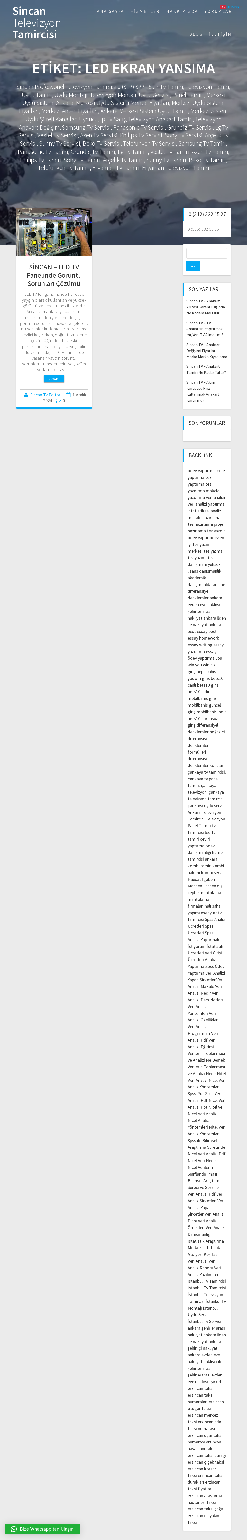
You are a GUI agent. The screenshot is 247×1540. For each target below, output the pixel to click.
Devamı (54, 379)
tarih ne (218, 574)
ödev (214, 527)
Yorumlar (218, 11)
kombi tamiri (200, 855)
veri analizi (215, 487)
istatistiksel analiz (204, 500)
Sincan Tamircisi (36, 22)
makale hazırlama (204, 507)
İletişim (220, 34)
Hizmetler (145, 11)
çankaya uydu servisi (207, 795)
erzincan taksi (200, 1378)
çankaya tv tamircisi (206, 761)
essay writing (200, 634)
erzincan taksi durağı (207, 1445)
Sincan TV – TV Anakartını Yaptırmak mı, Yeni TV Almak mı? (204, 318)
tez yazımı (197, 547)
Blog (196, 34)
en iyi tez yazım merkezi (206, 533)
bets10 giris (208, 674)
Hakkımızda (182, 11)
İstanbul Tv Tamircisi (207, 1271)
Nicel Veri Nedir (202, 1150)
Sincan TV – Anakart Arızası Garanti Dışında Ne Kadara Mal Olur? (205, 296)
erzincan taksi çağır (205, 1498)
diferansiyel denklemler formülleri (198, 734)
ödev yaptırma (202, 460)
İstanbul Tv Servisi (204, 1311)
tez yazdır (216, 520)
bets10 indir (199, 681)
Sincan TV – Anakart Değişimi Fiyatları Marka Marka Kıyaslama (206, 340)
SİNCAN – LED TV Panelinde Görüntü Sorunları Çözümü (54, 275)
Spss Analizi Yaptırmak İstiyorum (203, 929)
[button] (42, 1529)
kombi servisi (213, 862)
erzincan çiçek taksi (206, 1451)
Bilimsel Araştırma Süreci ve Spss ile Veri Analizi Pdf (205, 1176)
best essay (197, 621)
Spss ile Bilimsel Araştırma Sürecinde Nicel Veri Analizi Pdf (207, 1136)
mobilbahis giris (202, 688)
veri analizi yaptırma (206, 493)
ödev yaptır (198, 527)
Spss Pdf (196, 1083)
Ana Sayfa (110, 11)
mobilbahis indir (211, 701)
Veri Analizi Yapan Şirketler (206, 1197)
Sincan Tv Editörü (46, 395)
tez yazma (213, 540)
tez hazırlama (200, 514)
